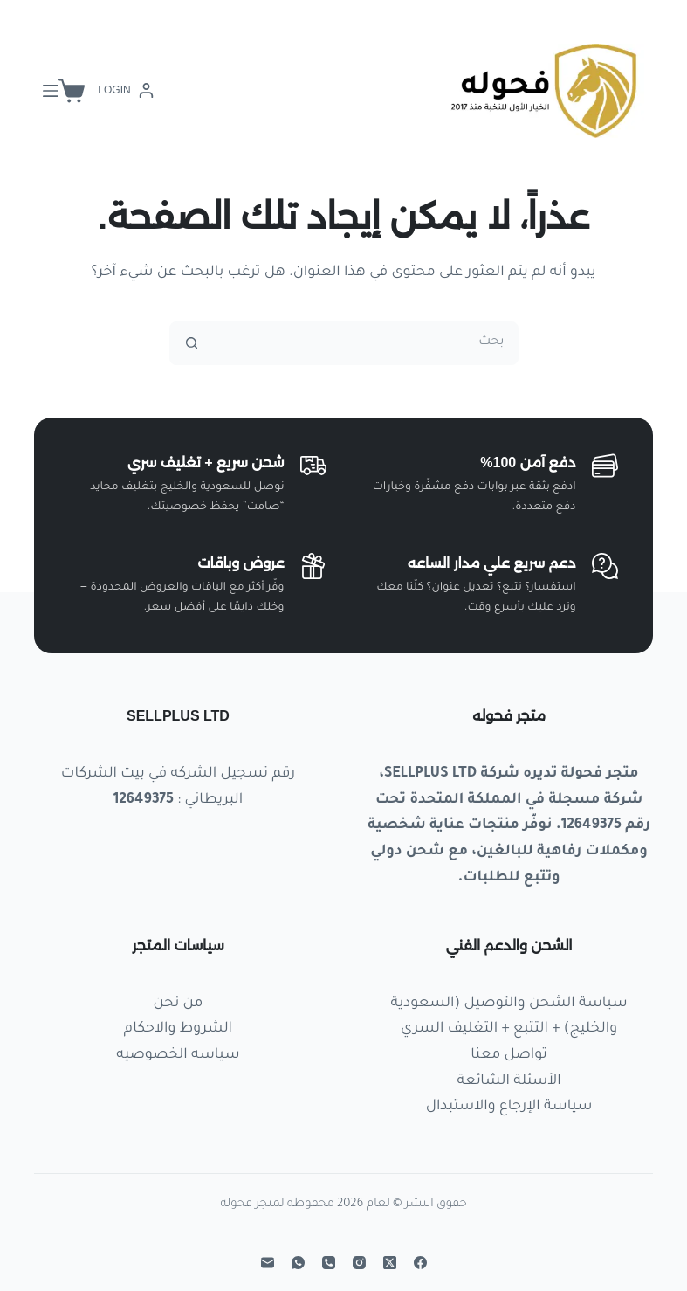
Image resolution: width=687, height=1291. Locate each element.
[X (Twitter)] (389, 1262)
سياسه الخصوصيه (177, 1055)
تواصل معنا (508, 1055)
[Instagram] (359, 1262)
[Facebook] (420, 1262)
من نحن (178, 1003)
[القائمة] (50, 91)
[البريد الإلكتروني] (267, 1262)
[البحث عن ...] (366, 343)
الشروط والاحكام (178, 1029)
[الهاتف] (328, 1262)
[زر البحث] (192, 343)
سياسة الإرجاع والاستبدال (509, 1107)
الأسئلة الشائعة (509, 1081)
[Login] (125, 91)
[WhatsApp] (298, 1262)
